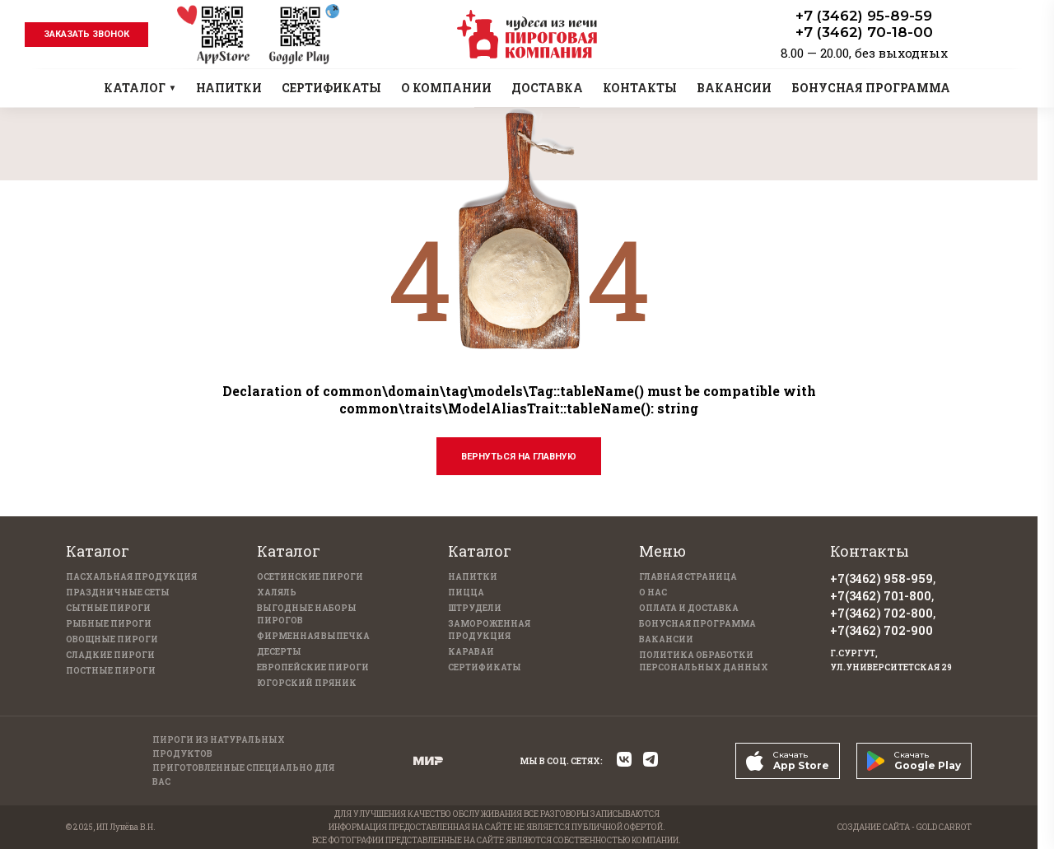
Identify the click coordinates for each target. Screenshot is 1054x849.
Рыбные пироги (109, 623)
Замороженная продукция (489, 629)
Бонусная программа (697, 623)
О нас (653, 592)
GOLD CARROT (944, 827)
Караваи (471, 651)
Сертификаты (484, 667)
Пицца (466, 592)
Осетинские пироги (310, 576)
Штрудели (474, 608)
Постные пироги (111, 670)
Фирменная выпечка (313, 636)
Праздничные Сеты (118, 592)
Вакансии (666, 639)
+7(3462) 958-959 (881, 578)
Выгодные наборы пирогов (307, 614)
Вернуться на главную (518, 456)
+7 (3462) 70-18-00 (864, 32)
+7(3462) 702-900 (881, 630)
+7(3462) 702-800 (881, 613)
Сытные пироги (108, 608)
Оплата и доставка (689, 608)
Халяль (276, 592)
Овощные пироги (112, 639)
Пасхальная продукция (131, 576)
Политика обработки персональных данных (703, 661)
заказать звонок (86, 34)
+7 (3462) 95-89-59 (863, 15)
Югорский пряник (307, 683)
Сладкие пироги (110, 655)
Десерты (279, 651)
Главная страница (688, 576)
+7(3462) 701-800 (880, 596)
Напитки (472, 576)
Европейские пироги (313, 667)
